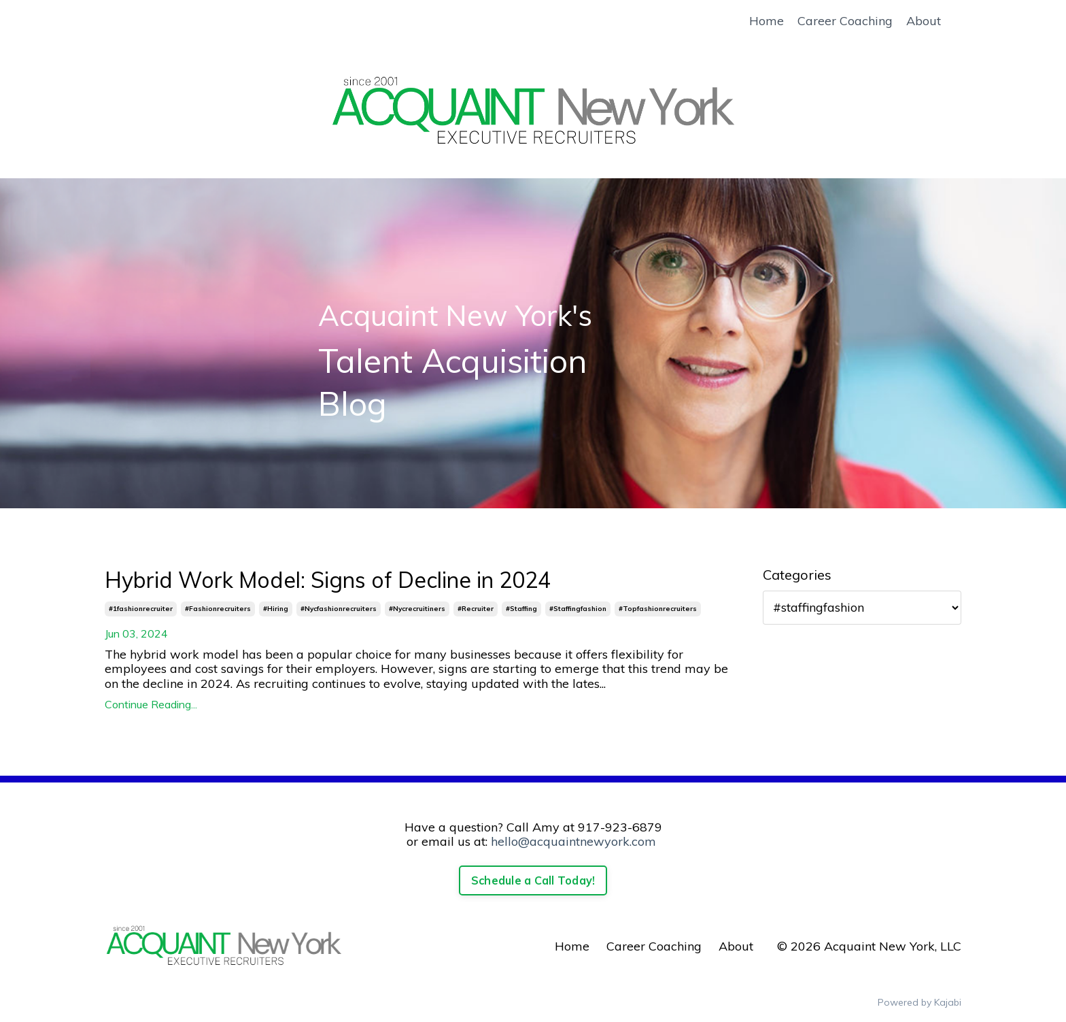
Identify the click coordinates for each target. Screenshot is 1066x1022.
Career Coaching (845, 21)
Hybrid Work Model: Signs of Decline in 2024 (328, 579)
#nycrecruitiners (417, 608)
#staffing (521, 608)
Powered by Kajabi (919, 1002)
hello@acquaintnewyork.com (573, 841)
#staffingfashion (577, 608)
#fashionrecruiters (218, 608)
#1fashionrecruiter (141, 608)
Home (766, 21)
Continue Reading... (151, 704)
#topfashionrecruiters (658, 608)
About (923, 21)
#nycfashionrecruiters (338, 608)
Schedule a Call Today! (533, 880)
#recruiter (476, 608)
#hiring (275, 608)
